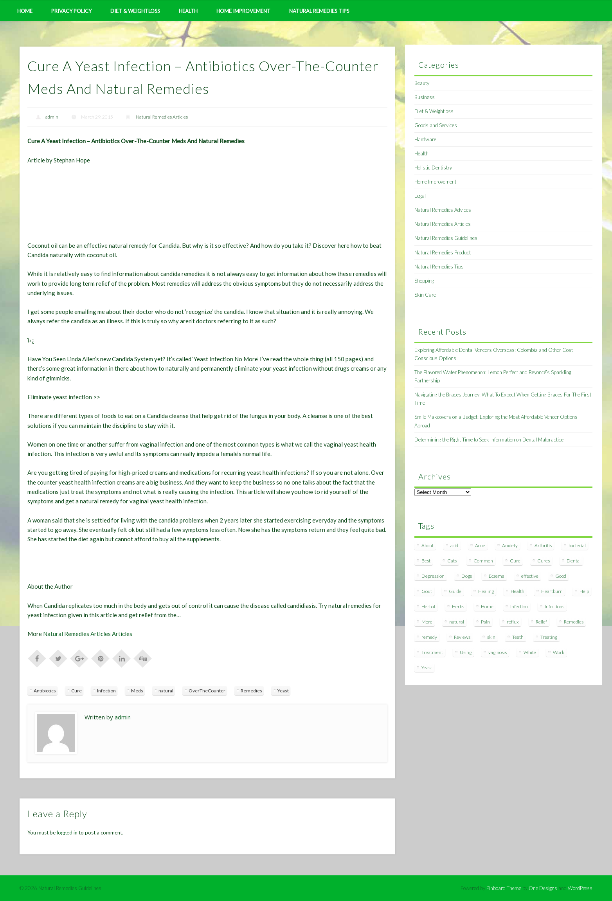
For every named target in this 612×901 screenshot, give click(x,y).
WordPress (580, 888)
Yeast (283, 691)
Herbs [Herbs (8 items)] (458, 606)
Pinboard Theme (503, 888)
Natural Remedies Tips (319, 11)
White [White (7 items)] (530, 652)
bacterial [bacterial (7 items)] (577, 545)
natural (165, 691)
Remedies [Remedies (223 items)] (573, 622)
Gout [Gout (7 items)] (426, 591)
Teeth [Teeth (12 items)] (518, 637)
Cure (76, 691)
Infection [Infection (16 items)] (519, 606)
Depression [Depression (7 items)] (433, 576)
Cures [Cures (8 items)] (543, 561)
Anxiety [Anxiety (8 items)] (510, 545)
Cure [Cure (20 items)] (515, 561)
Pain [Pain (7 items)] (485, 622)
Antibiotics (45, 691)
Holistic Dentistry (433, 167)
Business (424, 97)
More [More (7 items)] (426, 622)
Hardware (425, 139)
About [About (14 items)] (427, 545)
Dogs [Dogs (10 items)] (466, 576)
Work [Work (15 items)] (558, 652)
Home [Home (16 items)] (487, 606)
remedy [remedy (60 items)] (429, 637)
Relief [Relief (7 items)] (541, 622)
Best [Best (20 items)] (425, 561)
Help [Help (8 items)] (584, 591)
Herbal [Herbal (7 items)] (428, 606)
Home (24, 11)
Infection (106, 691)
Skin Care (425, 295)
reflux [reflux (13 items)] (513, 622)
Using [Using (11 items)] (466, 652)
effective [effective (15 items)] (529, 576)
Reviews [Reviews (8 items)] (462, 637)
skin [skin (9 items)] (491, 637)
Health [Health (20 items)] (517, 591)
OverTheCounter (207, 691)
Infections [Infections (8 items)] (554, 606)
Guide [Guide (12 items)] (455, 591)
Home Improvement (243, 11)
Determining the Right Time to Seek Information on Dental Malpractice (488, 439)
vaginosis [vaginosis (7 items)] (497, 652)
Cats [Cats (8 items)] (452, 561)
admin (51, 117)
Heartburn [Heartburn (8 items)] (552, 591)
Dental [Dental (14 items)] (574, 561)
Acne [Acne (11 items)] (480, 545)
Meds (137, 691)
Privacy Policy (71, 11)
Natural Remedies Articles (162, 117)
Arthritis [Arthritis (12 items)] (543, 545)
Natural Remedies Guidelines (445, 238)
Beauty (421, 83)
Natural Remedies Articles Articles (87, 633)
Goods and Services (435, 125)
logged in (67, 832)
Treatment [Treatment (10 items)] (432, 652)
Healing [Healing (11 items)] (486, 591)
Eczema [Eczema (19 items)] (496, 576)
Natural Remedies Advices (442, 210)
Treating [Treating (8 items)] (548, 637)
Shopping (424, 281)
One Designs (543, 888)
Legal (420, 196)
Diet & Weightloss (135, 11)
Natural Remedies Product (442, 252)
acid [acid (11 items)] (454, 545)
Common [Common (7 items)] (483, 561)
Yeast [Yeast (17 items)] (426, 667)
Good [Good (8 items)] (560, 576)
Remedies (251, 691)
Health (188, 11)
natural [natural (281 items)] (456, 622)
